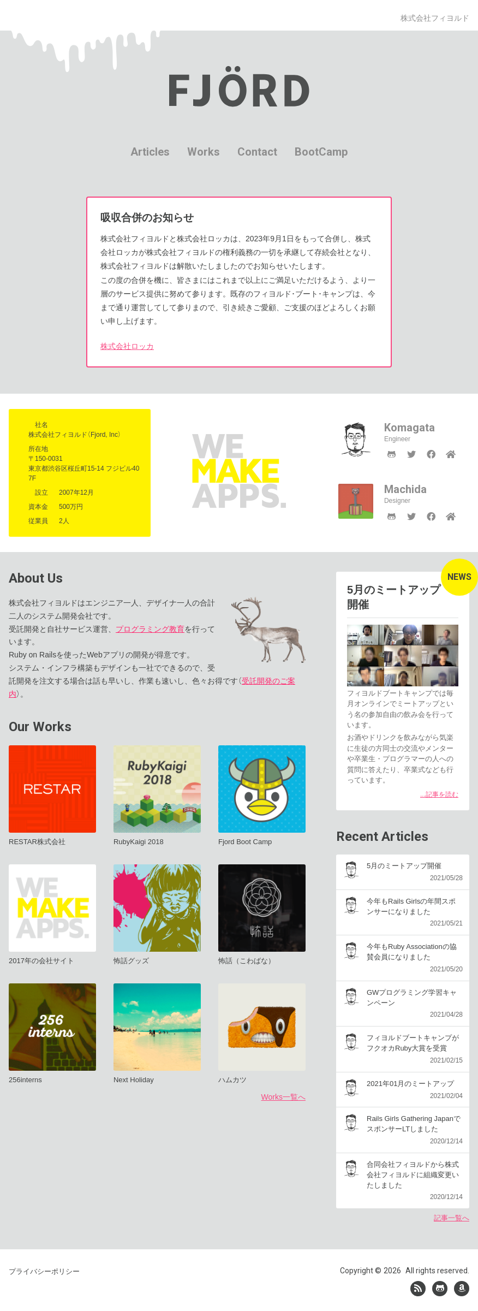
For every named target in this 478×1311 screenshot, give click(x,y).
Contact (257, 151)
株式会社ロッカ (127, 346)
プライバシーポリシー (44, 1270)
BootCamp (321, 151)
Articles (150, 151)
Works (203, 151)
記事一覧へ (451, 1217)
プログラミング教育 (150, 629)
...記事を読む (439, 794)
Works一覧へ (283, 1097)
